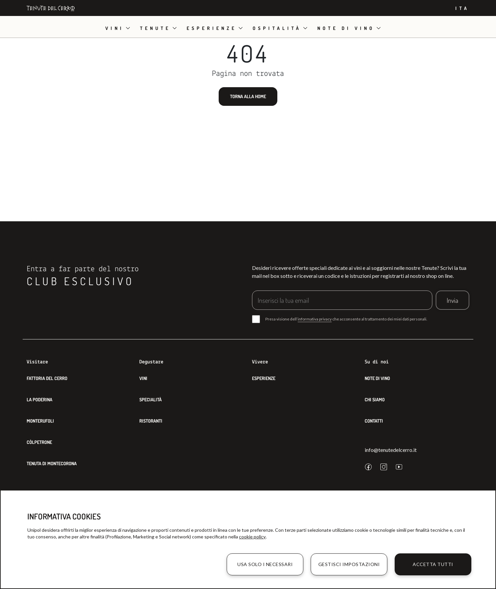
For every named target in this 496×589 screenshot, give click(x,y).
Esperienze (212, 28)
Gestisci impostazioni (349, 564)
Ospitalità (277, 28)
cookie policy (252, 536)
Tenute (155, 28)
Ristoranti (150, 421)
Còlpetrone (39, 442)
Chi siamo (375, 399)
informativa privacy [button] (315, 318)
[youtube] (399, 467)
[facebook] (368, 467)
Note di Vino (377, 378)
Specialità (150, 399)
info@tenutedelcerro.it (391, 450)
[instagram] (383, 467)
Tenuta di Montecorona (52, 463)
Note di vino (346, 28)
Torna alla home (248, 96)
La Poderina (39, 399)
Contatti (374, 421)
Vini (114, 28)
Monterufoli (40, 421)
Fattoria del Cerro (47, 378)
